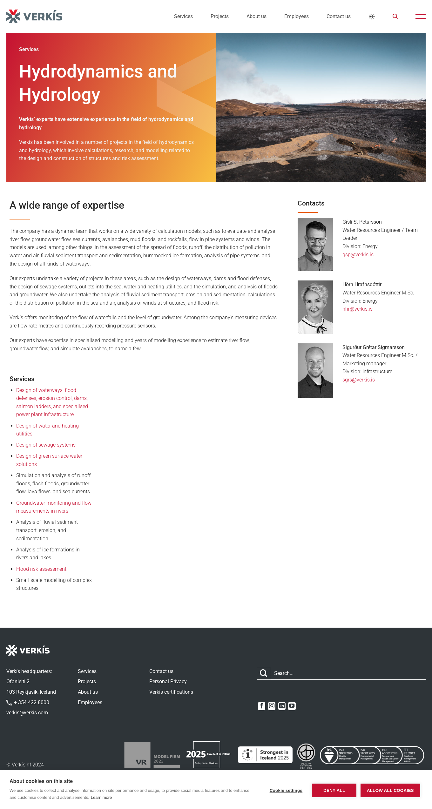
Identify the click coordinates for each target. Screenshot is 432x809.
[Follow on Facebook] (261, 706)
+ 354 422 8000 (27, 702)
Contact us (339, 16)
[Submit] (264, 673)
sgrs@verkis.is (358, 380)
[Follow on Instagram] (271, 706)
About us (256, 16)
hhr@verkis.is (357, 309)
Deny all (329, 789)
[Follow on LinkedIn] (282, 706)
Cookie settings (280, 789)
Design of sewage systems (46, 445)
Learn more (118, 797)
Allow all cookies (388, 789)
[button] (395, 16)
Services (183, 16)
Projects (220, 16)
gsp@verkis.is (358, 255)
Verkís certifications (171, 692)
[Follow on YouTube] (291, 706)
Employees (296, 16)
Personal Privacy (168, 681)
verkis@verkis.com (27, 713)
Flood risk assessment (41, 569)
